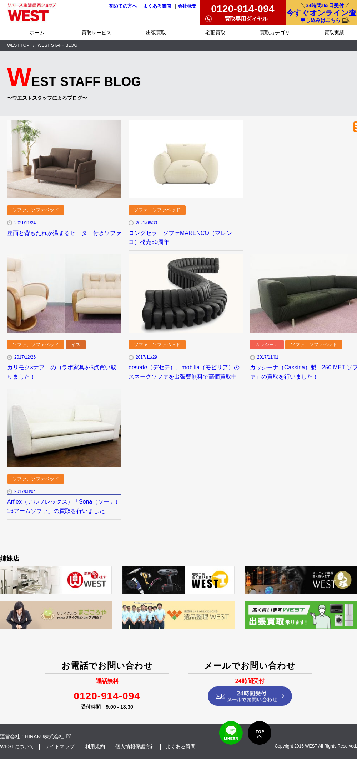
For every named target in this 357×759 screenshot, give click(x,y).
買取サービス (96, 32)
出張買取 (156, 32)
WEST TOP (18, 45)
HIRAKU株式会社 (44, 736)
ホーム (37, 32)
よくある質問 (157, 6)
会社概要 (187, 6)
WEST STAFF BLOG (57, 45)
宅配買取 (215, 32)
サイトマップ (60, 746)
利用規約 (95, 746)
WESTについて (17, 746)
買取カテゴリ (275, 32)
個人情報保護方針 (135, 746)
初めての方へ (123, 6)
